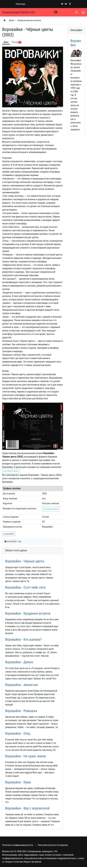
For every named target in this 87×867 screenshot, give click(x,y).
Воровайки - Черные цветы (24, 561)
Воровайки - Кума (18, 782)
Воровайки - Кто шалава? (23, 639)
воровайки (9, 534)
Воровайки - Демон (19, 662)
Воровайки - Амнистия (21, 685)
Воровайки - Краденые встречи (27, 613)
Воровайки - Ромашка (21, 711)
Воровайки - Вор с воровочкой (27, 808)
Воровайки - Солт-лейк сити (25, 587)
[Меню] (83, 12)
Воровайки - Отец (17, 733)
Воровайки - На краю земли (25, 756)
